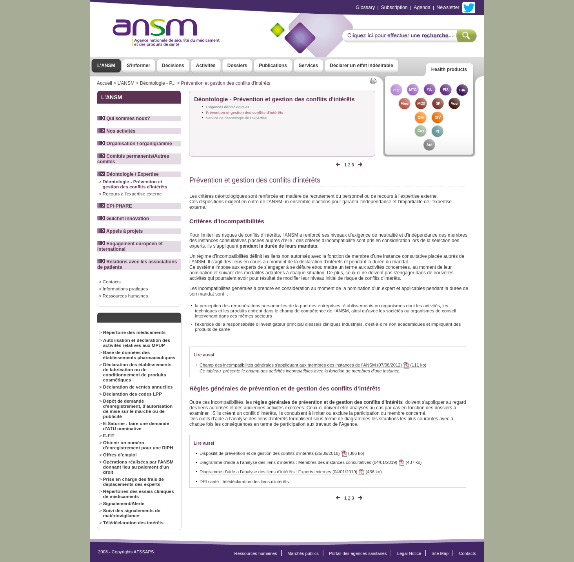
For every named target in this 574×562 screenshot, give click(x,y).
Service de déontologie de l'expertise (236, 118)
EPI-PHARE (114, 206)
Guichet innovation (123, 218)
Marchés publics (303, 553)
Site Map (440, 553)
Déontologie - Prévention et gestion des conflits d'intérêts (135, 184)
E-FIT (108, 435)
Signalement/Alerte (124, 503)
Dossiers (237, 65)
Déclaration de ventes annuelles (138, 386)
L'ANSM (106, 65)
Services (308, 65)
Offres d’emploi (120, 454)
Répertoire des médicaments (134, 332)
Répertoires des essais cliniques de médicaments (138, 494)
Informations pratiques (125, 288)
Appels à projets (120, 231)
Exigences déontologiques (227, 107)
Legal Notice (409, 553)
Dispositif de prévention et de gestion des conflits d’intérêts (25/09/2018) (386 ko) (282, 453)
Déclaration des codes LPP (132, 393)
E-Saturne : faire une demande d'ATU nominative (136, 426)
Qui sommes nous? (123, 118)
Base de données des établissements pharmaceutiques (139, 355)
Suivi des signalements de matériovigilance (131, 513)
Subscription (394, 7)
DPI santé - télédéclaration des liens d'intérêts (244, 481)
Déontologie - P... (158, 83)
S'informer (139, 65)
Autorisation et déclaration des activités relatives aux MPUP (136, 343)
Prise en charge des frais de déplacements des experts (133, 481)
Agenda (422, 7)
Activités (206, 65)
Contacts (112, 281)
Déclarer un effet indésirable (361, 65)
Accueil (104, 83)
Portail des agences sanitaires (358, 553)
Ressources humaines (125, 295)
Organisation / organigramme (134, 143)
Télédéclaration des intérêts (133, 522)
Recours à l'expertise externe (132, 193)
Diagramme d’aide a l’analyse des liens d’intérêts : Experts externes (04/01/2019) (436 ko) (291, 471)
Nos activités (116, 131)
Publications (273, 65)
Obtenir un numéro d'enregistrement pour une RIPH (138, 445)
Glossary (365, 7)
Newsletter (447, 7)
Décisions (173, 65)
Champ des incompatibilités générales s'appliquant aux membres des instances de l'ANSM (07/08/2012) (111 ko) (313, 365)
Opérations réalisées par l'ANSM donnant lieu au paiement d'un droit (138, 466)
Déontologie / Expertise (128, 174)
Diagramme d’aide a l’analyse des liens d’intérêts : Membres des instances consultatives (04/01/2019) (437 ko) (311, 462)
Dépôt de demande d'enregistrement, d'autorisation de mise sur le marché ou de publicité (138, 408)
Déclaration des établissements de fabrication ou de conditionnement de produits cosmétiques (137, 372)
